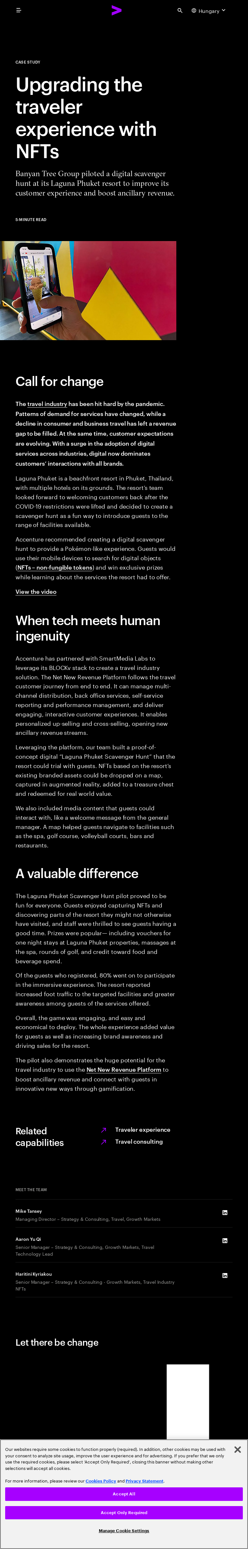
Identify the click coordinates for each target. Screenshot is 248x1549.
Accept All (124, 1494)
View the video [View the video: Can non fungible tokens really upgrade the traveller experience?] (36, 591)
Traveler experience (142, 1129)
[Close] (238, 1450)
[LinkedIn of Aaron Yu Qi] (224, 1240)
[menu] (18, 10)
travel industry (47, 403)
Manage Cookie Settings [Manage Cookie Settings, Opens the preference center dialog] (124, 1531)
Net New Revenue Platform (124, 1069)
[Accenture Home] (117, 10)
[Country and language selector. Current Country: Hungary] (209, 10)
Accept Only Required (124, 1513)
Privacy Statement (144, 1481)
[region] (124, 1494)
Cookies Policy (101, 1481)
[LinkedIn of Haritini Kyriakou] (224, 1275)
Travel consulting (138, 1141)
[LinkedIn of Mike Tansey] (224, 1212)
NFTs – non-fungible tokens (54, 567)
